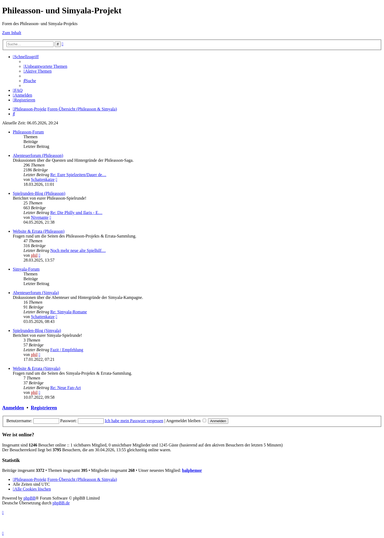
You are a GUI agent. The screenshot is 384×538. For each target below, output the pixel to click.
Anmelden (13, 407)
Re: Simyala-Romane (68, 312)
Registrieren (44, 407)
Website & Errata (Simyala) (36, 368)
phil (34, 255)
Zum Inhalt (11, 32)
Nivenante (40, 217)
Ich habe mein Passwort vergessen (134, 420)
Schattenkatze (43, 179)
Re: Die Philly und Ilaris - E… (76, 212)
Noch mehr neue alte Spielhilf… (78, 250)
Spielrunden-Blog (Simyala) (37, 330)
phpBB (29, 498)
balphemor (192, 470)
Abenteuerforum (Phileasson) (38, 155)
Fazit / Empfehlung (66, 349)
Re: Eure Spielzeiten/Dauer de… (78, 174)
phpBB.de (61, 503)
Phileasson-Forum (28, 132)
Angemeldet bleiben (186, 420)
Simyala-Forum (26, 269)
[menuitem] (45, 66)
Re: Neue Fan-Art (65, 387)
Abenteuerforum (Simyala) (36, 292)
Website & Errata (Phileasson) (39, 231)
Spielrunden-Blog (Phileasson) (39, 193)
